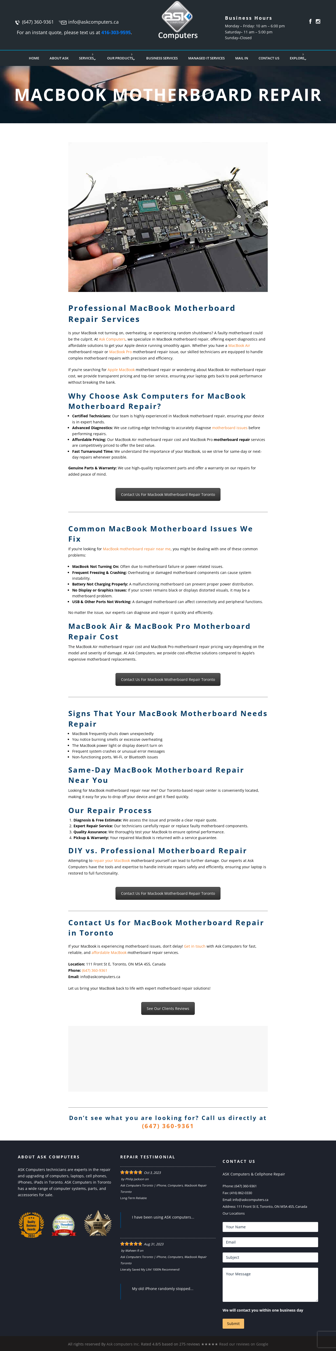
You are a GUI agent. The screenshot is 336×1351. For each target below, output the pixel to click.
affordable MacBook (109, 952)
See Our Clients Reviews (168, 1008)
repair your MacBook (111, 860)
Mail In (241, 58)
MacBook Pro (120, 351)
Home (34, 58)
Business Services (162, 58)
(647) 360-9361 (38, 22)
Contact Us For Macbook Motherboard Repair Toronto (168, 494)
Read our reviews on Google (243, 1344)
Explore (297, 58)
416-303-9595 (116, 32)
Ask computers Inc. (123, 1344)
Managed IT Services (206, 58)
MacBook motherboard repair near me (137, 548)
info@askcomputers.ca (93, 22)
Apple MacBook (121, 369)
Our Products (120, 58)
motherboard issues (230, 427)
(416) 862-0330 (241, 1192)
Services (86, 58)
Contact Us (269, 58)
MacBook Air (239, 345)
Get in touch (195, 946)
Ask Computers (112, 339)
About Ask (59, 58)
